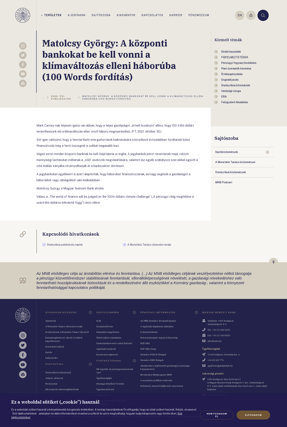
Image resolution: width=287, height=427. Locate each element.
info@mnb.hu (214, 341)
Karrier (49, 352)
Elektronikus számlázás (108, 337)
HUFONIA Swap (148, 348)
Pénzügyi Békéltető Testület (110, 383)
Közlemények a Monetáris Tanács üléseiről (67, 332)
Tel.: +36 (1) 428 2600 (219, 329)
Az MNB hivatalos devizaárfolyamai (158, 320)
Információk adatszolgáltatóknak (62, 389)
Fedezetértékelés (149, 332)
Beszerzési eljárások (107, 354)
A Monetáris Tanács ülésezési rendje (64, 326)
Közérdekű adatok (54, 346)
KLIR (98, 320)
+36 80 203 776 (216, 360)
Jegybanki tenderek (106, 348)
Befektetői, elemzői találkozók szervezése (161, 386)
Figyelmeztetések (105, 389)
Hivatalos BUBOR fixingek (153, 354)
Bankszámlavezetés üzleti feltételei (114, 343)
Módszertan (51, 383)
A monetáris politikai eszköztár (156, 380)
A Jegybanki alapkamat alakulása (156, 326)
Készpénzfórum (104, 326)
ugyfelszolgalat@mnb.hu (220, 365)
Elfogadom (253, 415)
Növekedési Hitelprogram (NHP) (156, 374)
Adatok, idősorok (54, 378)
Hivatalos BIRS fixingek (152, 360)
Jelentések (50, 320)
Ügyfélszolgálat (104, 378)
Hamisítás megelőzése (107, 332)
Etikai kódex (51, 357)
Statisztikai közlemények (58, 372)
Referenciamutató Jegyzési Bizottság (159, 337)
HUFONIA (145, 343)
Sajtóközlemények (226, 152)
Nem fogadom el (217, 415)
